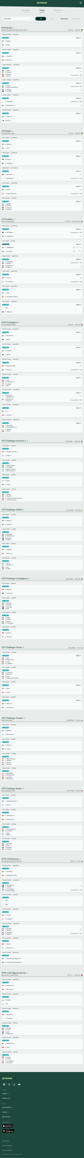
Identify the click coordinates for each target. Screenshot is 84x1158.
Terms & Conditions (7, 1145)
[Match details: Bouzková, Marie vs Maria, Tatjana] (42, 335)
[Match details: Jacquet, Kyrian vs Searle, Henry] (42, 520)
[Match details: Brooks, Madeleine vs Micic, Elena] (42, 1028)
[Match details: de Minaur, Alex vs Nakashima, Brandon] (42, 231)
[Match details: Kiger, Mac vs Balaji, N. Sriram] (42, 617)
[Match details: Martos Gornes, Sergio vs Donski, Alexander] (42, 759)
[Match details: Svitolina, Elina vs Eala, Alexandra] (42, 116)
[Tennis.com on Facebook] (4, 1084)
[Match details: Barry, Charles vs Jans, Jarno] (42, 563)
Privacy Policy (5, 1141)
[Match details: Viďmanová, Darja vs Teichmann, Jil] (42, 985)
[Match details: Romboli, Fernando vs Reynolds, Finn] (42, 603)
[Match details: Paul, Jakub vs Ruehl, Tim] (42, 658)
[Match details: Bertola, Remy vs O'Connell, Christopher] (42, 589)
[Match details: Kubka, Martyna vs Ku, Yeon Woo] (42, 999)
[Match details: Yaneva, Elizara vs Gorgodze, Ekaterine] (42, 914)
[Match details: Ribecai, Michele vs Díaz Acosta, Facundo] (42, 730)
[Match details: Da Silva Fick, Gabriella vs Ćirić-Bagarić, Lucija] (42, 885)
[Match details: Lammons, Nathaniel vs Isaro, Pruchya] (42, 672)
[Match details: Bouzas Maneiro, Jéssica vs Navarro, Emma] (42, 365)
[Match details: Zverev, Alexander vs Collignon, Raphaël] (42, 158)
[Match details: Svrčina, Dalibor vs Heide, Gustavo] (42, 744)
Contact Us (6, 1098)
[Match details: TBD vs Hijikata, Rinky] (42, 307)
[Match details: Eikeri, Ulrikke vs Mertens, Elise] (42, 70)
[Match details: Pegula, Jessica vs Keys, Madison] (42, 40)
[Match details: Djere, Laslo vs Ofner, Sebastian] (42, 687)
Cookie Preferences (7, 1150)
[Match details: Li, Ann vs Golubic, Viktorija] (42, 410)
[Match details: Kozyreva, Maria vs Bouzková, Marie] (42, 395)
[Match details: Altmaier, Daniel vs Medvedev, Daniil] (42, 173)
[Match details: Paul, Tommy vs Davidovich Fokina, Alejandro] (42, 292)
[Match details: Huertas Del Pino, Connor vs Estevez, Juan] (42, 451)
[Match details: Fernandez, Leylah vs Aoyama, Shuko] (42, 425)
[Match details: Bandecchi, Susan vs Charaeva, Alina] (42, 1014)
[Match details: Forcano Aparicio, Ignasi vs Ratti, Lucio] (42, 829)
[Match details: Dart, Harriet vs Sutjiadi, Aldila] (42, 380)
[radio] (40, 19)
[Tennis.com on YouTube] (19, 1084)
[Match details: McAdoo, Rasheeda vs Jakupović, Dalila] (42, 929)
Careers (5, 1093)
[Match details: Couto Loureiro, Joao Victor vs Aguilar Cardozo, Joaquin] (42, 465)
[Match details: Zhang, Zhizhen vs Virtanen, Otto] (42, 632)
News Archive (6, 1117)
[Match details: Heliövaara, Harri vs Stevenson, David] (42, 262)
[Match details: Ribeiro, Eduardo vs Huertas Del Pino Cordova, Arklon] (42, 494)
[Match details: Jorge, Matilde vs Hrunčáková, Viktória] (42, 1057)
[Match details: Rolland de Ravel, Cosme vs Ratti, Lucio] (42, 800)
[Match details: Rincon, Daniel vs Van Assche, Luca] (42, 703)
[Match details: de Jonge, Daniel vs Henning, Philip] (42, 844)
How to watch (7, 1107)
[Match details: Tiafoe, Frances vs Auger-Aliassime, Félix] (42, 189)
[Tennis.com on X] (14, 1084)
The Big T (5, 1112)
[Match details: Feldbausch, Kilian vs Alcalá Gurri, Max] (42, 815)
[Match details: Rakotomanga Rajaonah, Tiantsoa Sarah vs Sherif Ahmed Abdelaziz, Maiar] (42, 958)
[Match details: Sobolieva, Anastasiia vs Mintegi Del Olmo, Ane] (42, 871)
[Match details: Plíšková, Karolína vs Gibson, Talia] (42, 350)
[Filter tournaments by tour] (18, 19)
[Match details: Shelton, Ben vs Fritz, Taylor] (42, 143)
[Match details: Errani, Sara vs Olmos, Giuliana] (42, 85)
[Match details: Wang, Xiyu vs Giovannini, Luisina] (42, 943)
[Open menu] (81, 3)
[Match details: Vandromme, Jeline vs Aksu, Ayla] (42, 1043)
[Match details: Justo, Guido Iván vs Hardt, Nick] (42, 480)
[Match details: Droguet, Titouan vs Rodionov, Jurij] (42, 549)
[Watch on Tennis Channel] (79, 38)
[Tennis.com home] (42, 3)
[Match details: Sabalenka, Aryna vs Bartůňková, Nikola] (42, 100)
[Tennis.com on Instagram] (9, 1084)
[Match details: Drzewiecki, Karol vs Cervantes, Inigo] (42, 773)
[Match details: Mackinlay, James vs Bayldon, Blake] (42, 534)
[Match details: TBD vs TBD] (42, 900)
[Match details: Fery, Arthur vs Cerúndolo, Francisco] (42, 277)
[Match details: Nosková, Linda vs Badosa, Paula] (42, 55)
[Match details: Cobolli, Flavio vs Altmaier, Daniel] (42, 204)
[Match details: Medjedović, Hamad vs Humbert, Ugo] (42, 246)
